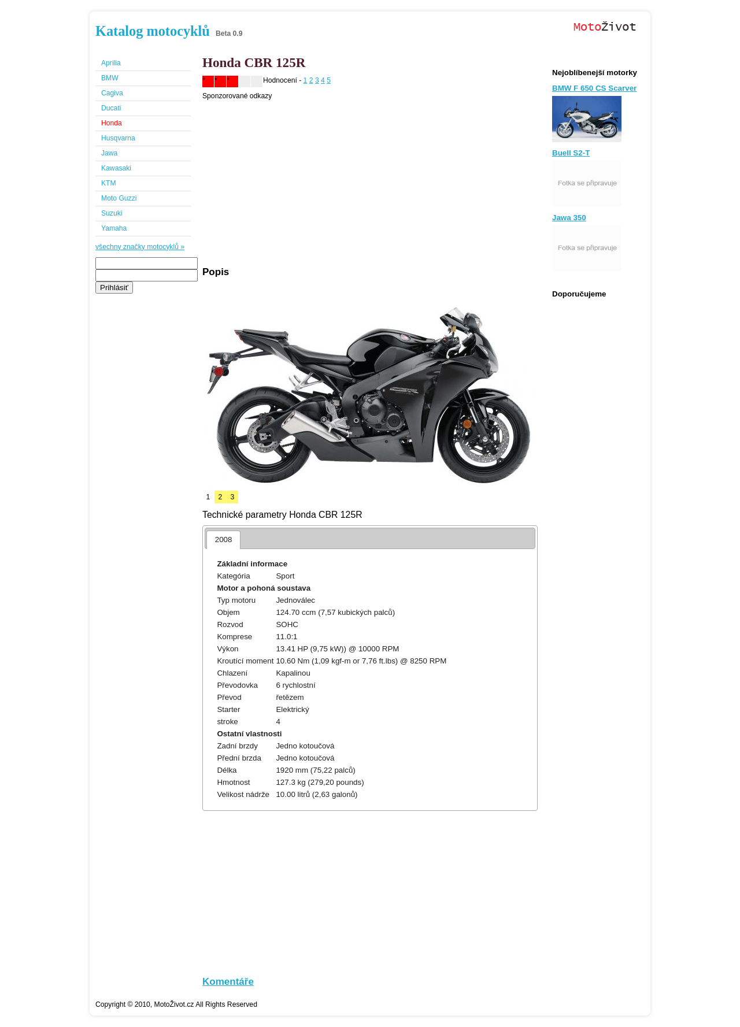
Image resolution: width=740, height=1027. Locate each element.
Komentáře (228, 981)
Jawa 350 (569, 217)
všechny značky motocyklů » (139, 247)
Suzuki (112, 213)
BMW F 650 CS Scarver (594, 88)
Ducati (111, 108)
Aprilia (111, 63)
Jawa (109, 153)
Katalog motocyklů (152, 31)
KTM (108, 183)
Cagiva (112, 93)
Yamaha (114, 228)
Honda (111, 123)
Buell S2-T (571, 153)
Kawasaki (116, 168)
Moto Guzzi (118, 198)
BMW (110, 78)
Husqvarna (118, 138)
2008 (223, 539)
